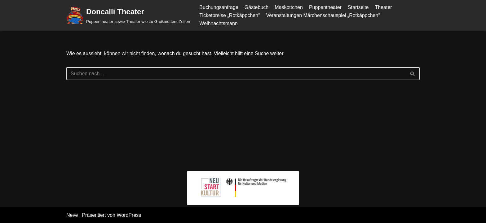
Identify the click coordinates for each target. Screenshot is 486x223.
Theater (383, 7)
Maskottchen (289, 7)
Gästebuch (256, 7)
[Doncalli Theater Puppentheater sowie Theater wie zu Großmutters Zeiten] (128, 15)
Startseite (358, 7)
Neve (72, 215)
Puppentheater (325, 7)
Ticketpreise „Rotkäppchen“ (229, 15)
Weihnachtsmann (218, 23)
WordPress (129, 215)
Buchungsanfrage (218, 7)
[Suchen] (236, 73)
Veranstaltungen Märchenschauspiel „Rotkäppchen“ (323, 15)
